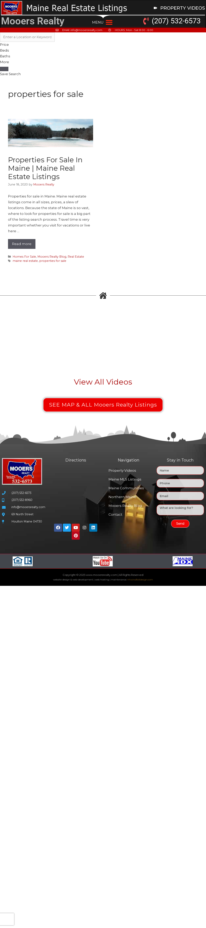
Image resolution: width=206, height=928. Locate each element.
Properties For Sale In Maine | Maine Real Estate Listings (45, 168)
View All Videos (103, 382)
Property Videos (122, 470)
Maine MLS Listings (125, 479)
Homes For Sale (24, 256)
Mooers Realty (32, 21)
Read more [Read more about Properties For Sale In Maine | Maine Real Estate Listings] (21, 244)
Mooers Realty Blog (51, 256)
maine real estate (25, 261)
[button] (98, 22)
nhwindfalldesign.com (140, 579)
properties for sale (52, 261)
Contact (115, 514)
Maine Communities (126, 488)
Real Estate (76, 256)
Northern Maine (122, 497)
